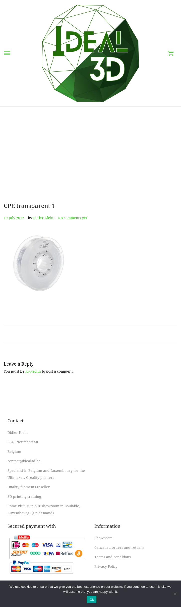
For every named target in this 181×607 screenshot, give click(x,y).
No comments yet (72, 217)
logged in (33, 371)
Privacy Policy (106, 566)
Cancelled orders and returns (119, 547)
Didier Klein (43, 217)
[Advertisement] (90, 154)
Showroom (103, 538)
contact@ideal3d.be (24, 461)
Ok (92, 600)
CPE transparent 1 (29, 205)
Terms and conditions (112, 557)
